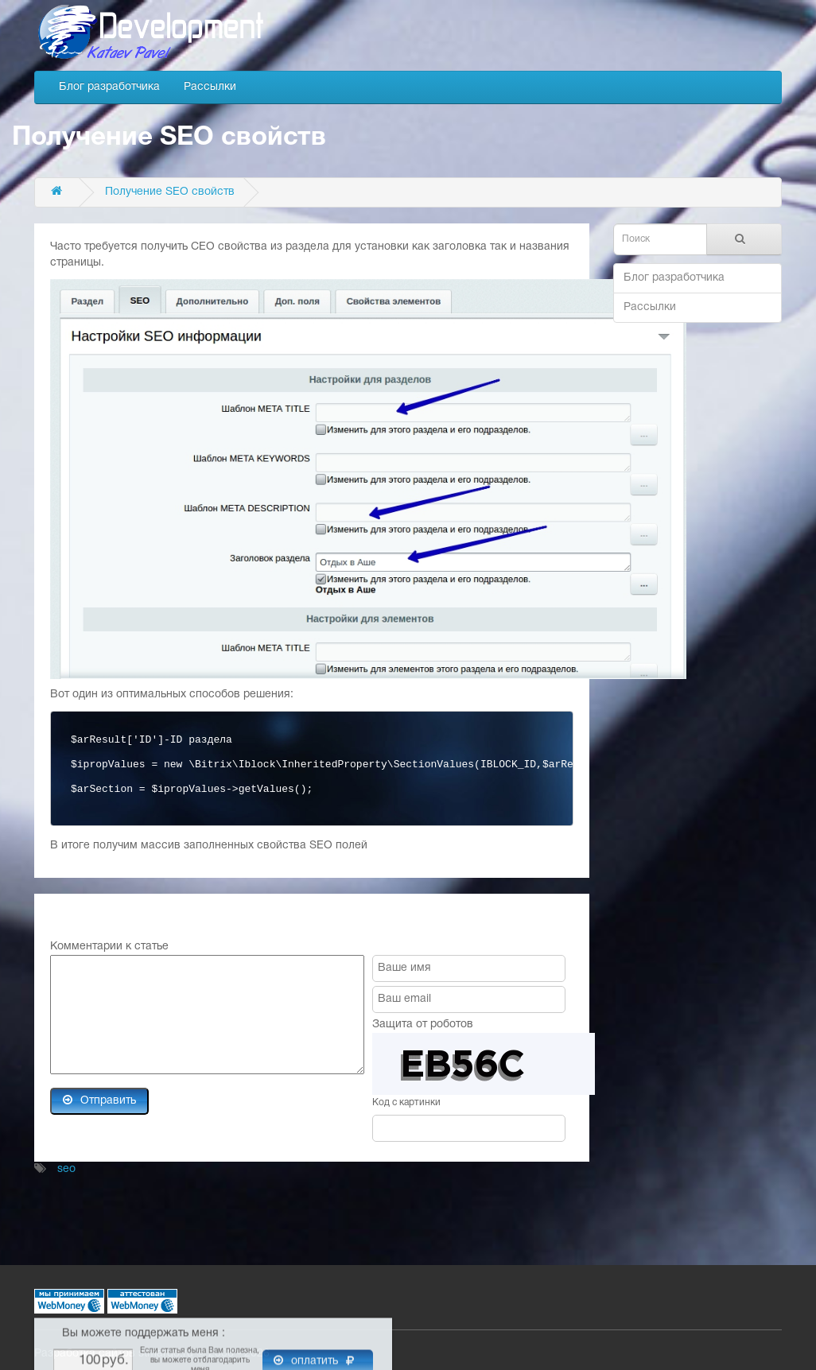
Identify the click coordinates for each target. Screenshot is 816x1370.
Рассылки (210, 87)
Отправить (99, 1100)
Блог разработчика (109, 87)
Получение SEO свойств (170, 192)
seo (66, 1169)
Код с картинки (406, 1102)
